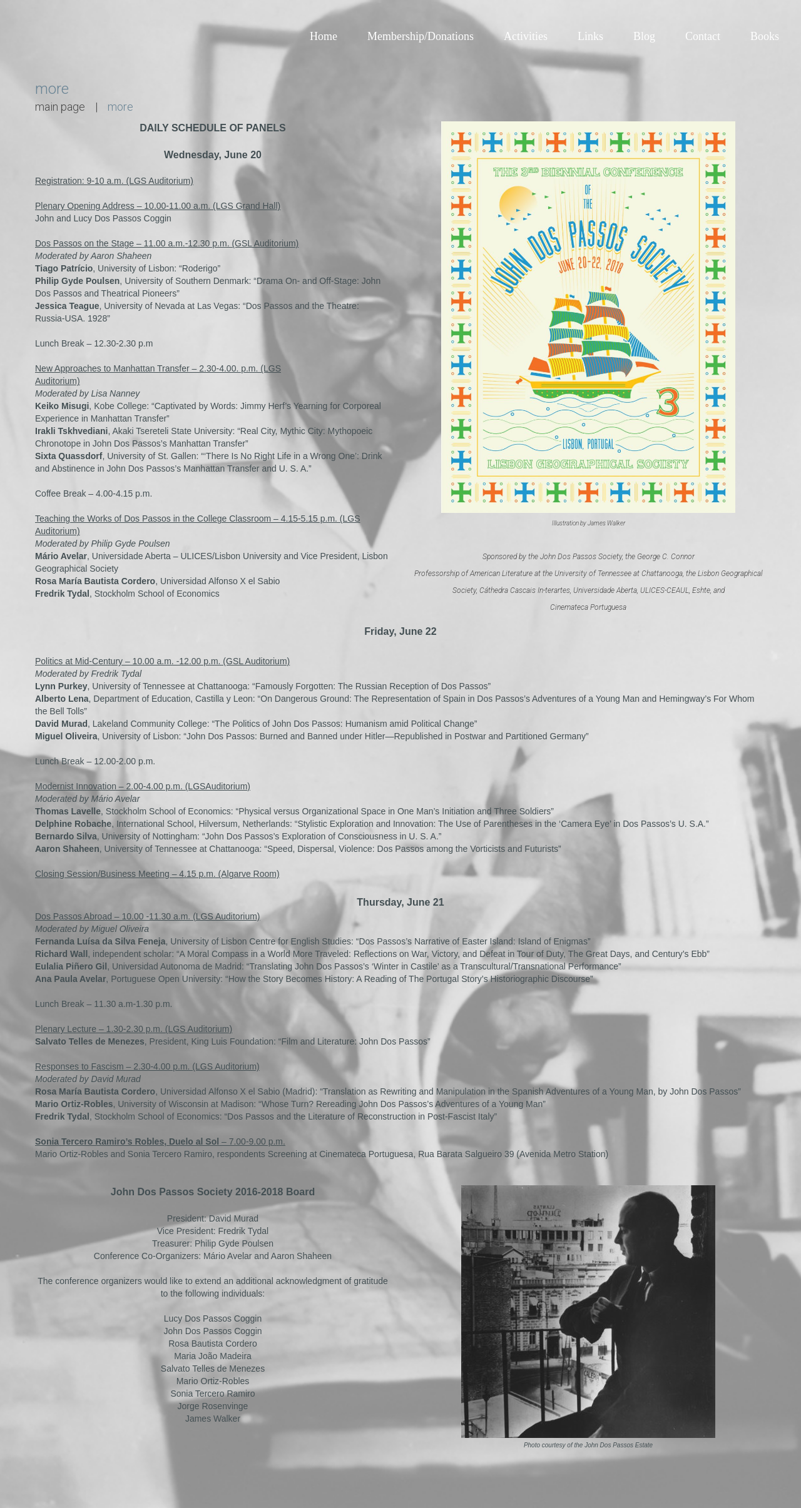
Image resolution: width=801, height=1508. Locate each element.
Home (323, 36)
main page (60, 106)
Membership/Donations (420, 36)
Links (590, 36)
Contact (702, 36)
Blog (644, 36)
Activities (526, 36)
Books (764, 36)
